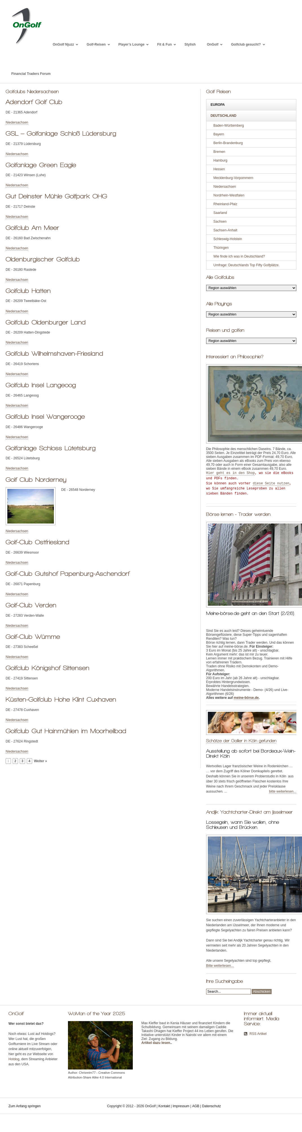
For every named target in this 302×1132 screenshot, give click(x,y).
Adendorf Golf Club (34, 102)
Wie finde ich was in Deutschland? (239, 256)
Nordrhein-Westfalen (228, 195)
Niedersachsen (17, 122)
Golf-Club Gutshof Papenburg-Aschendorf (67, 573)
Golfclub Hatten (28, 290)
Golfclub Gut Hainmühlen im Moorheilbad (66, 731)
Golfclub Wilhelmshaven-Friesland (54, 353)
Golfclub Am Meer (32, 227)
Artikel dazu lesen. (156, 1043)
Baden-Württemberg (228, 125)
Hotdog (13, 1059)
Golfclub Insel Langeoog (41, 385)
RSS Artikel (258, 1034)
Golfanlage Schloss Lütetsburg (51, 448)
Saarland (220, 213)
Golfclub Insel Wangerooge (45, 416)
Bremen (219, 152)
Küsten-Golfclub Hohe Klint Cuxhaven (61, 699)
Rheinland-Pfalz (225, 204)
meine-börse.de (246, 698)
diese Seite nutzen (271, 484)
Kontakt (164, 1106)
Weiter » (40, 761)
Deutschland (223, 116)
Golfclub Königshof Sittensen (47, 668)
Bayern (218, 134)
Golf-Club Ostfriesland (37, 542)
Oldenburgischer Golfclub (43, 259)
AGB (195, 1106)
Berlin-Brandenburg (228, 143)
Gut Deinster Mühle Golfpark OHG (56, 196)
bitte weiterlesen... (282, 791)
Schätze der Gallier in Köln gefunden (241, 740)
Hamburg (220, 160)
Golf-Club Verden (31, 605)
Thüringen (221, 248)
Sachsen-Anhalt (225, 230)
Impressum (181, 1106)
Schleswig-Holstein (227, 239)
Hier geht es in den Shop (230, 473)
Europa (218, 105)
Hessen (219, 169)
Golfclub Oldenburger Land (46, 322)
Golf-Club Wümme (33, 636)
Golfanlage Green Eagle (41, 165)
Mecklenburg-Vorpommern (233, 178)
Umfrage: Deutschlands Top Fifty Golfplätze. (246, 265)
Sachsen (220, 221)
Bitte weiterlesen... (220, 966)
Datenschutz (211, 1106)
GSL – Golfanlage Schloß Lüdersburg (61, 133)
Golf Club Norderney (36, 479)
